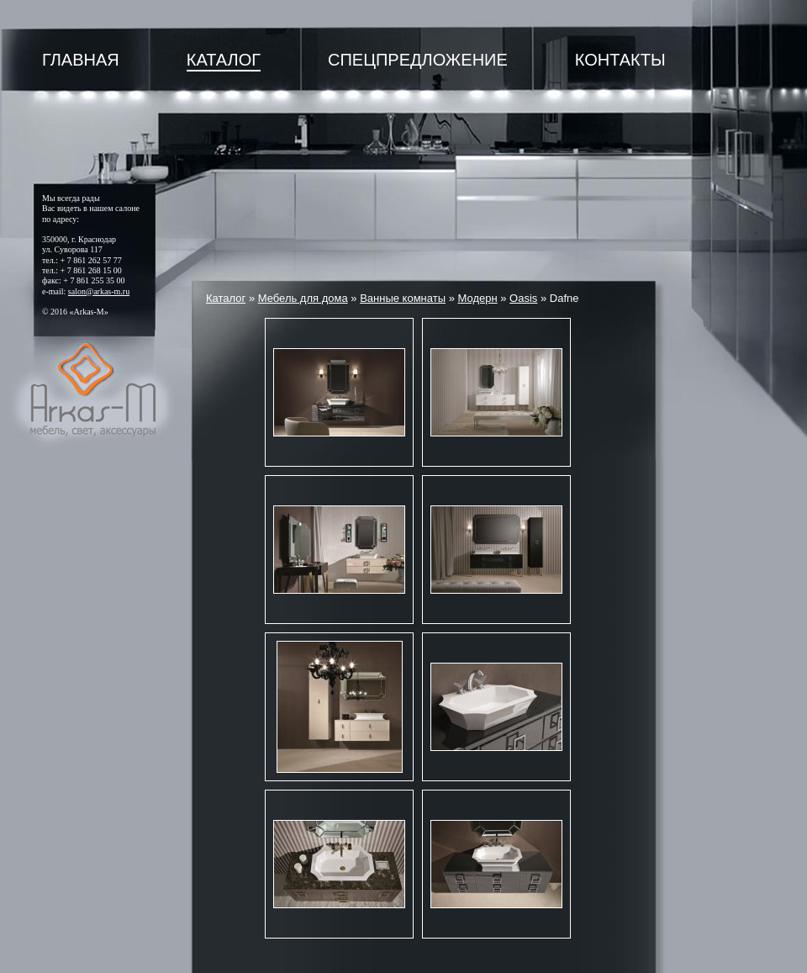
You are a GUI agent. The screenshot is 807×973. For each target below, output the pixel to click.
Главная (80, 59)
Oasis (523, 298)
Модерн (477, 298)
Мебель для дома (303, 298)
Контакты (620, 59)
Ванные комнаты (403, 298)
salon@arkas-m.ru (98, 291)
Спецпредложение (418, 59)
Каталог (224, 59)
